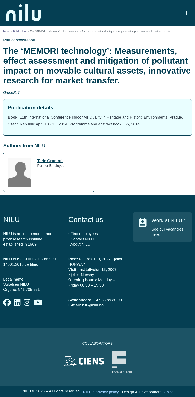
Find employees (84, 234)
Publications (20, 31)
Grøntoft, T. (11, 92)
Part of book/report (19, 40)
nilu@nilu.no (93, 305)
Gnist (168, 392)
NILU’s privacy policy (101, 392)
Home (6, 31)
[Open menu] (187, 12)
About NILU (80, 244)
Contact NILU (82, 239)
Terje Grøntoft (50, 161)
